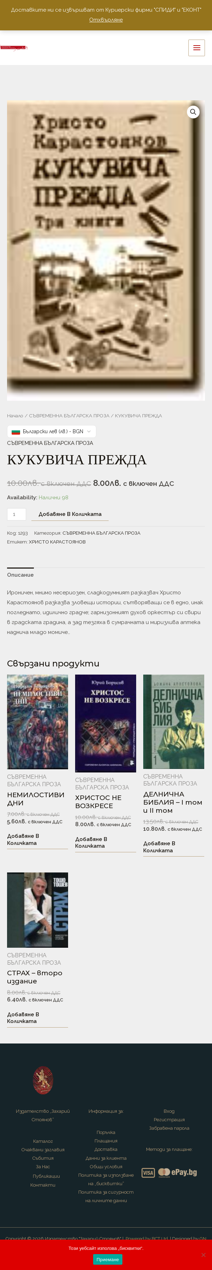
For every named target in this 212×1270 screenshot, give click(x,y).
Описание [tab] (20, 575)
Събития (43, 1158)
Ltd (164, 1238)
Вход (169, 1111)
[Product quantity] (16, 514)
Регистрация (169, 1119)
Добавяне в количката (70, 514)
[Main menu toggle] (196, 48)
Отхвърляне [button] (106, 20)
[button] (193, 112)
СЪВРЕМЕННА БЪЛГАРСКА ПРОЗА (69, 415)
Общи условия (106, 1166)
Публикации (46, 1176)
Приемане (108, 1259)
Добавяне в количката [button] (23, 839)
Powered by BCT (143, 1238)
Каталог (43, 1141)
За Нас (43, 1166)
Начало (15, 415)
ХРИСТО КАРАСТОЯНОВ (57, 542)
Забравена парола (169, 1128)
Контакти (42, 1185)
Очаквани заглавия (43, 1149)
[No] (203, 1254)
